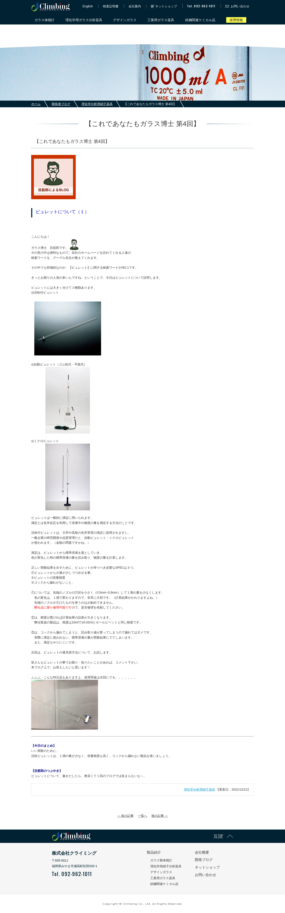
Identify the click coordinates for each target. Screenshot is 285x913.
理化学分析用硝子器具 (97, 104)
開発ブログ (204, 860)
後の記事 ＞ (159, 816)
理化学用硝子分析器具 (165, 866)
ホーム (36, 104)
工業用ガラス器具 (160, 20)
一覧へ (142, 816)
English (88, 6)
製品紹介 (154, 852)
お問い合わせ (240, 6)
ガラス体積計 (45, 20)
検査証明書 (110, 6)
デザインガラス (124, 20)
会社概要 (202, 852)
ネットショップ (166, 6)
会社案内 (134, 6)
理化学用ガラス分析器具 (83, 20)
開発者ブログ (61, 104)
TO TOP (218, 836)
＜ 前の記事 (125, 816)
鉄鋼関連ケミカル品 (200, 20)
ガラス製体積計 (161, 860)
